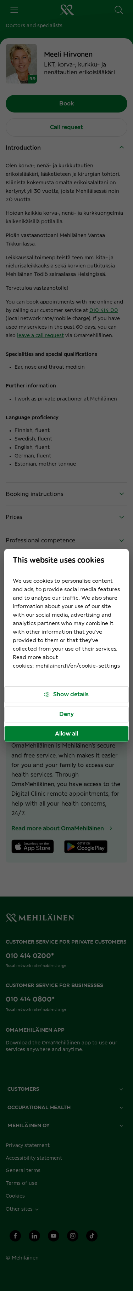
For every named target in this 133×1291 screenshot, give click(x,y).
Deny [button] (66, 714)
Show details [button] (66, 694)
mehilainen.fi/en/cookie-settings (77, 666)
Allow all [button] (66, 734)
